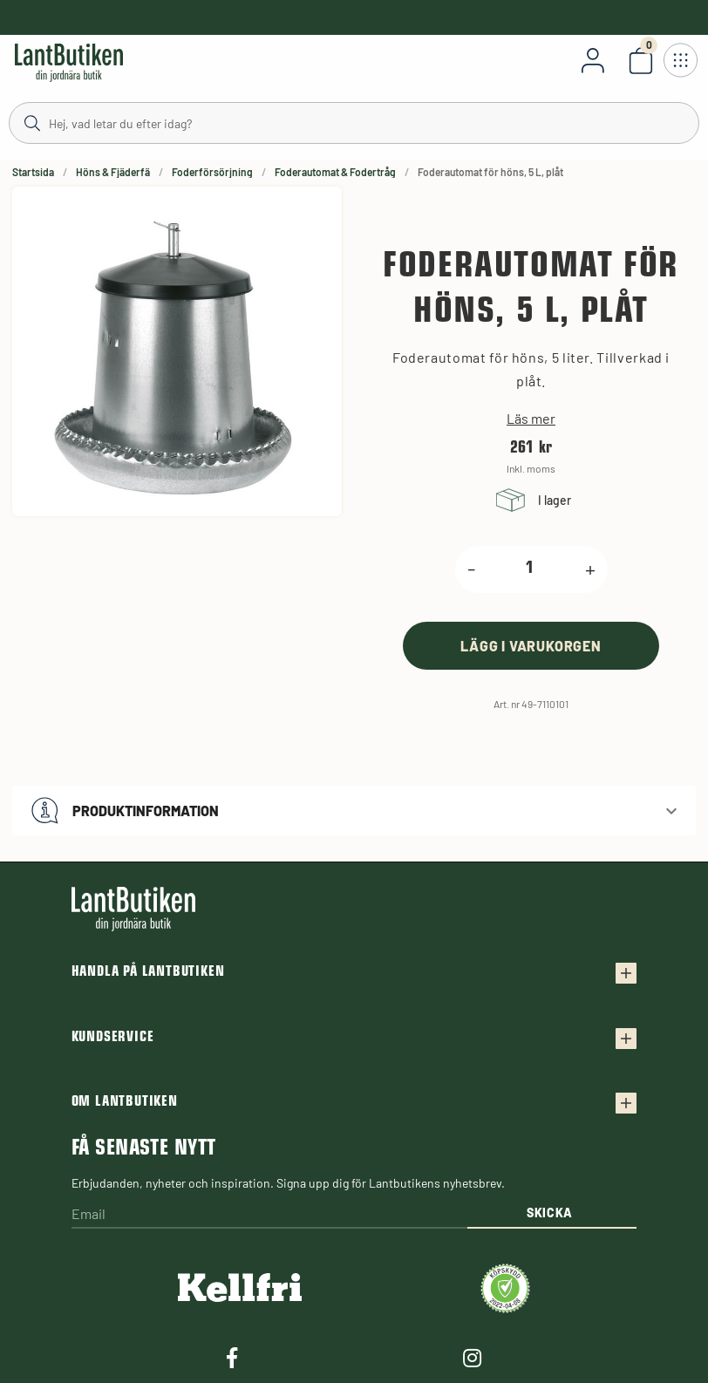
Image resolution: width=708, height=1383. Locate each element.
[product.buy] (531, 646)
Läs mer (531, 419)
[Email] (269, 1215)
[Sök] (354, 122)
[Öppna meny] (680, 60)
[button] (354, 810)
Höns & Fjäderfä (113, 172)
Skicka (550, 1212)
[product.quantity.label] (530, 569)
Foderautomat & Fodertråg (335, 172)
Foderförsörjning (212, 172)
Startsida (33, 172)
